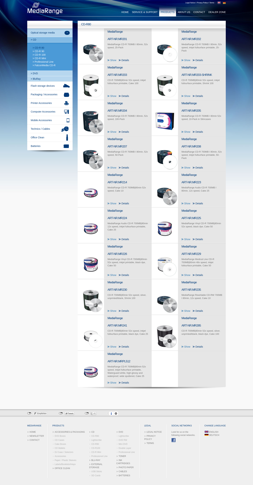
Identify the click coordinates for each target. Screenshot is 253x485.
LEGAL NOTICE (154, 432)
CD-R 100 (40, 54)
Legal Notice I (190, 3)
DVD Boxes (60, 436)
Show (113, 60)
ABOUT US (184, 12)
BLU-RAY (95, 460)
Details (125, 60)
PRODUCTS (168, 12)
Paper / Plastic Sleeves (65, 460)
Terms (211, 3)
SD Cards (95, 475)
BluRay (37, 78)
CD (34, 39)
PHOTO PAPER (126, 467)
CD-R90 (95, 444)
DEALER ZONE (217, 12)
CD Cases (59, 440)
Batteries (35, 146)
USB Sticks (96, 471)
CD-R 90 (39, 51)
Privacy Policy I (203, 3)
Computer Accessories (43, 111)
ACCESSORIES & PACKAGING (70, 432)
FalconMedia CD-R (45, 65)
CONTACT (199, 12)
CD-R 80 (39, 47)
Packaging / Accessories (44, 94)
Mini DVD (123, 444)
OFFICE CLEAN (62, 468)
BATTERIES (124, 475)
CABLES (123, 471)
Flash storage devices (43, 85)
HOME (125, 12)
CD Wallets (60, 448)
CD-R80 (95, 436)
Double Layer (125, 448)
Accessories (60, 456)
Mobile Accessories (41, 120)
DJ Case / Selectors (64, 452)
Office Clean (37, 137)
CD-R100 (95, 448)
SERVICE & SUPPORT (145, 12)
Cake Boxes (60, 444)
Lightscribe (96, 440)
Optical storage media (43, 32)
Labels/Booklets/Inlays (65, 464)
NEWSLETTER (37, 436)
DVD (35, 73)
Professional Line (44, 61)
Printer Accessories (41, 103)
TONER (122, 456)
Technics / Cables (40, 128)
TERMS (150, 443)
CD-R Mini (40, 58)
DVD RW (123, 440)
